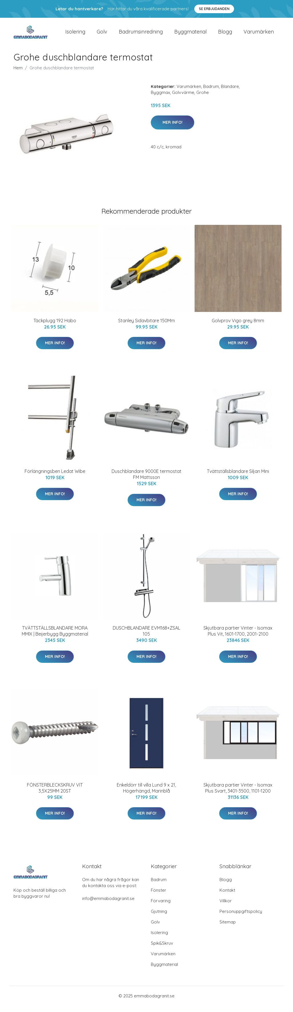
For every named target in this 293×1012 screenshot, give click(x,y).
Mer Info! (173, 128)
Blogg (225, 35)
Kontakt (227, 896)
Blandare (230, 92)
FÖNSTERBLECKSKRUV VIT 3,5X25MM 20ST (55, 794)
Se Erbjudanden (214, 9)
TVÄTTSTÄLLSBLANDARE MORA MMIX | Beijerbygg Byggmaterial (55, 637)
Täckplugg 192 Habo (54, 327)
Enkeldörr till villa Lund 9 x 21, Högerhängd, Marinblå (146, 794)
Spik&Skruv (162, 949)
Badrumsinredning (141, 35)
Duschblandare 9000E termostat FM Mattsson (146, 480)
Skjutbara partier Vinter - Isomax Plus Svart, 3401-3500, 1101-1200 (237, 794)
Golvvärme (183, 98)
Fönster (158, 896)
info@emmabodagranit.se (108, 904)
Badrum (211, 92)
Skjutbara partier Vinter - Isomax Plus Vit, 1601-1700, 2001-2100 (237, 637)
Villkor (225, 907)
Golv (102, 35)
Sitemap (227, 928)
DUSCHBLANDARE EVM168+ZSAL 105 (146, 637)
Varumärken (258, 35)
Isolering (75, 35)
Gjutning (159, 917)
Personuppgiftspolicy (240, 917)
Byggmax (160, 98)
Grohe (202, 98)
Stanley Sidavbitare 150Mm (146, 327)
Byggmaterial (190, 35)
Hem (18, 74)
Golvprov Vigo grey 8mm (238, 327)
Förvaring (161, 907)
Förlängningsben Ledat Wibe (55, 477)
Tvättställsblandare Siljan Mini (238, 477)
